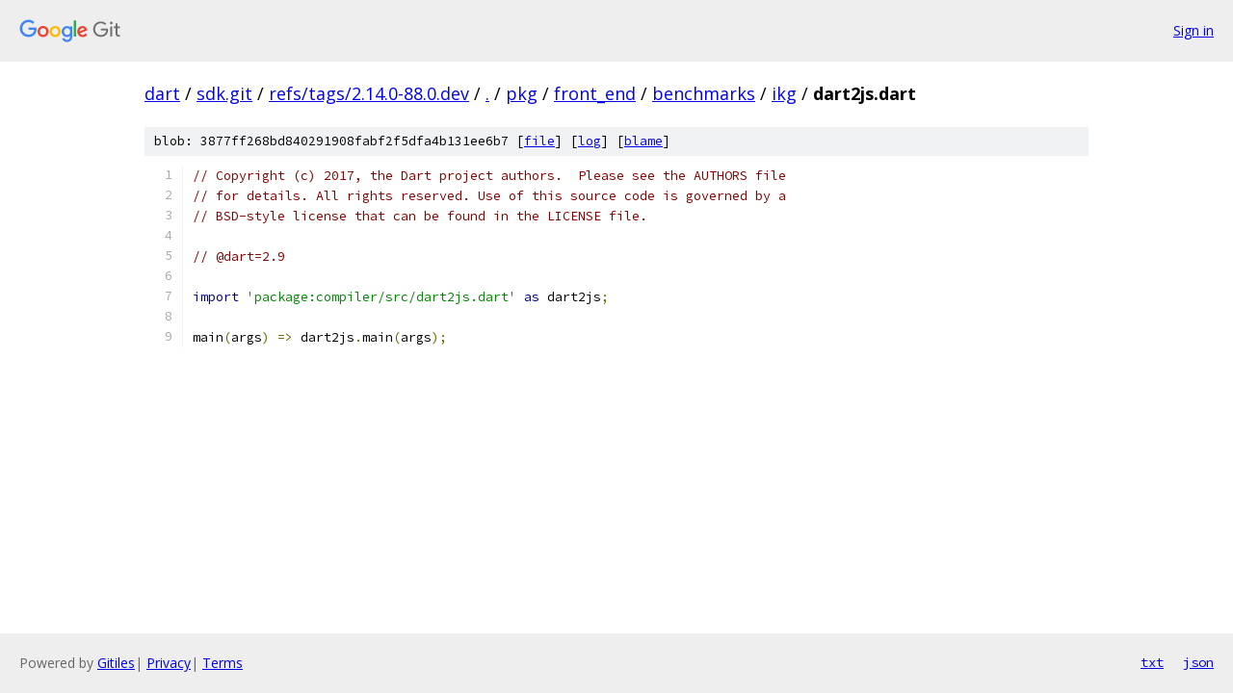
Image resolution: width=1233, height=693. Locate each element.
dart (162, 93)
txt (1152, 662)
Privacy (168, 663)
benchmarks (703, 93)
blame (643, 141)
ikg (784, 93)
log (589, 141)
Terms (222, 663)
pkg (522, 93)
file (539, 141)
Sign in (1193, 30)
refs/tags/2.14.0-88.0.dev (369, 93)
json (1198, 662)
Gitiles (116, 663)
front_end (595, 93)
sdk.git (224, 93)
